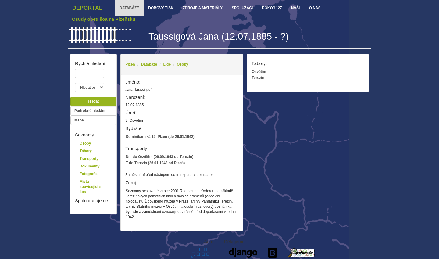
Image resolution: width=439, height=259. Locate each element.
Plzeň (130, 64)
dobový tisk (160, 8)
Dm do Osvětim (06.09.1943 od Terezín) (159, 157)
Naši (295, 8)
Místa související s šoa (90, 186)
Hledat (93, 101)
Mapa (79, 120)
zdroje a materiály (203, 8)
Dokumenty (89, 166)
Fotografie (89, 174)
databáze (129, 8)
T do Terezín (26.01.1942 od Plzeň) (155, 163)
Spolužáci (242, 8)
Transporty (89, 158)
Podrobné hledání (89, 111)
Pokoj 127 (272, 8)
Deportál (87, 8)
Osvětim (259, 72)
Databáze (149, 64)
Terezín (258, 78)
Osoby (182, 64)
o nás (314, 8)
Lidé (167, 64)
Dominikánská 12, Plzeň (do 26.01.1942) (160, 137)
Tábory (86, 151)
